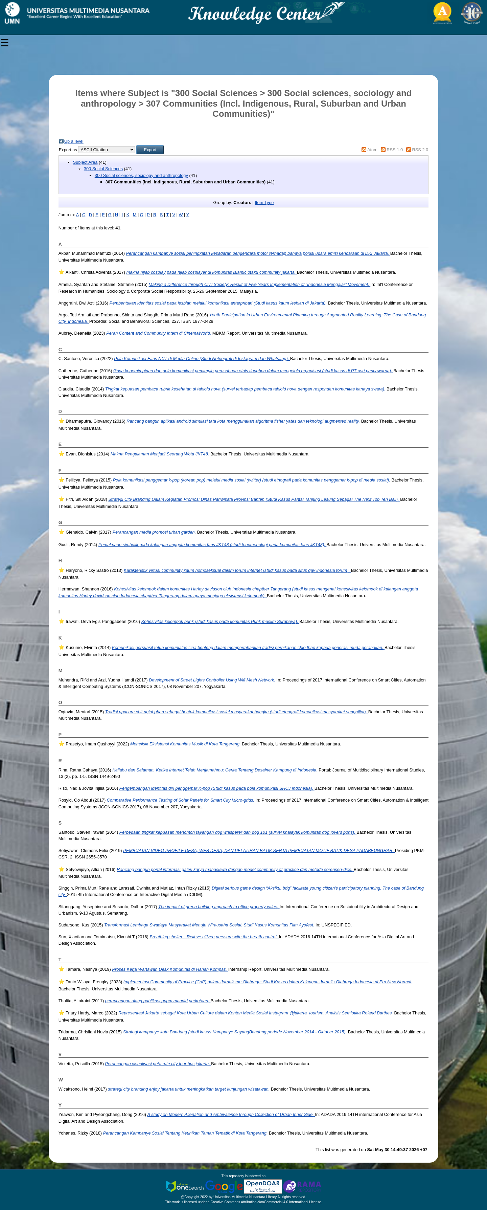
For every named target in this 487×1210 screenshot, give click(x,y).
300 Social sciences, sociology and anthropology (141, 175)
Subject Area (85, 162)
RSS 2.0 (420, 149)
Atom (372, 149)
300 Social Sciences (103, 168)
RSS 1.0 (395, 149)
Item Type (264, 202)
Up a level (74, 141)
